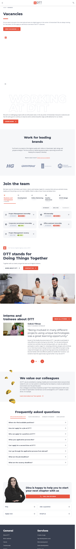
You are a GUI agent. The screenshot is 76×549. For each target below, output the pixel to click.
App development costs (44, 538)
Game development (42, 545)
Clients (5, 542)
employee (56, 208)
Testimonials (7, 545)
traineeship (66, 208)
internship (46, 208)
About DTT (6, 535)
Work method (7, 538)
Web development (42, 542)
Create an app (41, 535)
